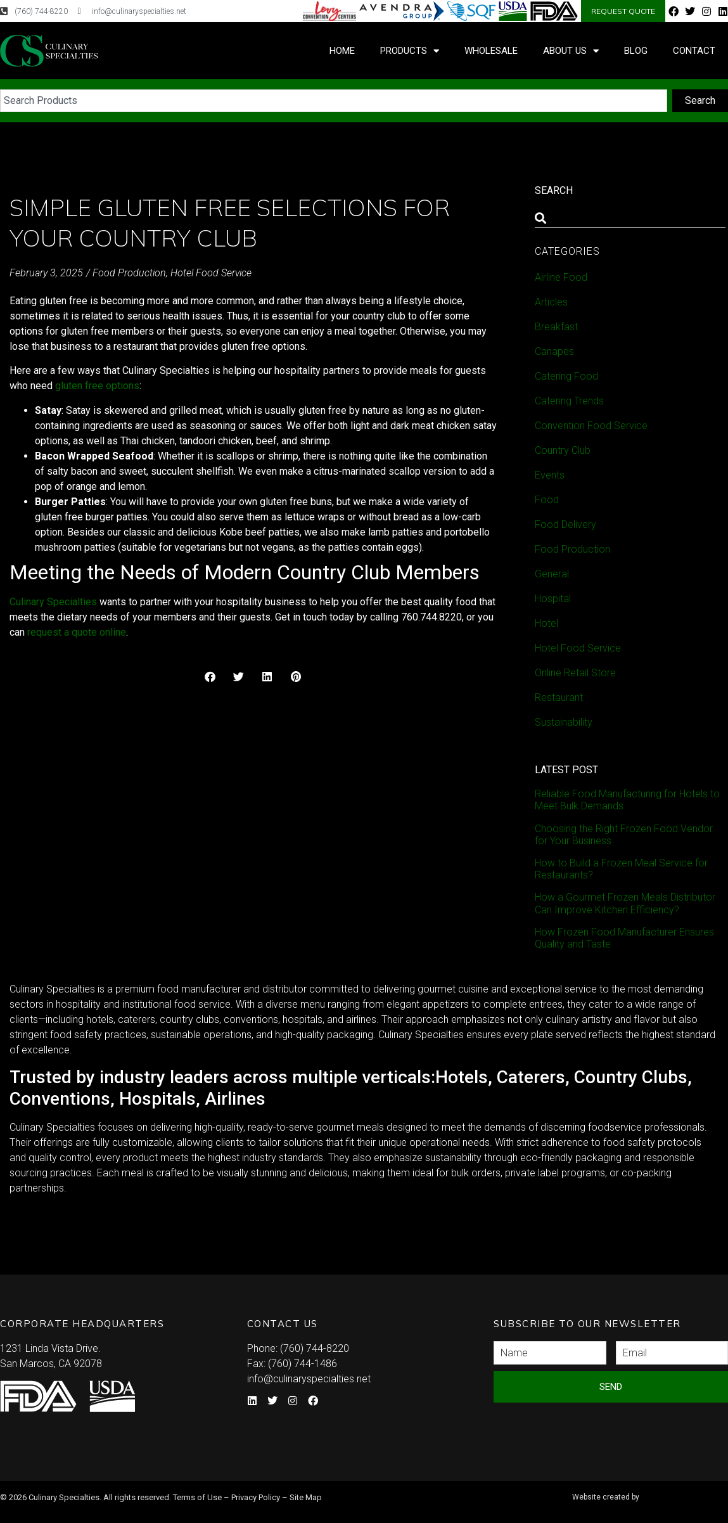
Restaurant (559, 697)
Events (550, 475)
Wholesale (491, 50)
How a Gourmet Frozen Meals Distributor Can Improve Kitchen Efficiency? (625, 903)
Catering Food (566, 376)
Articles (551, 302)
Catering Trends (569, 401)
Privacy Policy (255, 1497)
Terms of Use (197, 1497)
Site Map (306, 1497)
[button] (210, 676)
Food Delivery (565, 524)
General (552, 574)
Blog (636, 50)
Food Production (129, 273)
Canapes (554, 351)
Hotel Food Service (211, 273)
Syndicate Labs (647, 1491)
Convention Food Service (591, 426)
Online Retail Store (575, 673)
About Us (571, 51)
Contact (694, 50)
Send (610, 1386)
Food (547, 500)
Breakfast (556, 327)
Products (409, 51)
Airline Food (561, 277)
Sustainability (563, 722)
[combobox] (333, 100)
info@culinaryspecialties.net (309, 1379)
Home (342, 50)
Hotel (546, 623)
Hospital (553, 599)
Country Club (563, 450)
